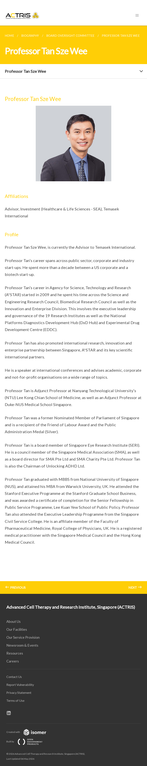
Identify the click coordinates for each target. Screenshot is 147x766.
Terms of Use (15, 700)
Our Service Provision (23, 637)
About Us (13, 621)
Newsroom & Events (22, 645)
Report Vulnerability (20, 684)
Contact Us (14, 677)
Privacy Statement (18, 692)
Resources (14, 653)
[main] (73, 310)
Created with (29, 731)
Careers (12, 661)
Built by (27, 741)
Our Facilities (16, 629)
